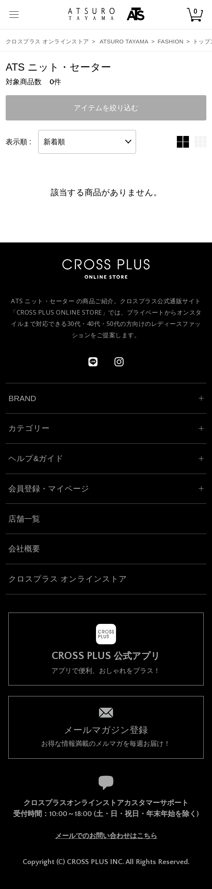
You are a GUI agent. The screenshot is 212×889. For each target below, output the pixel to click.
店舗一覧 (24, 518)
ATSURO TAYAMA (124, 41)
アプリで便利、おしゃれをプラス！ (106, 662)
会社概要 (24, 548)
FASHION (171, 41)
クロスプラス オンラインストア (47, 41)
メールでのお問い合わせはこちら (106, 836)
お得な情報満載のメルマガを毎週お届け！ (106, 735)
